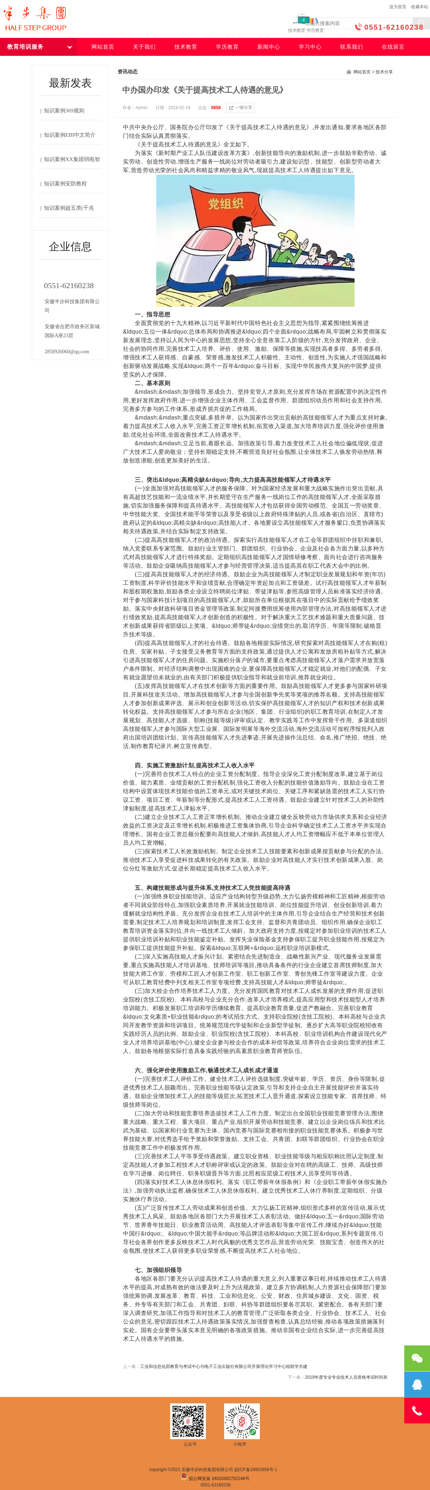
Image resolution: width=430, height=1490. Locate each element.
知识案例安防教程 (65, 183)
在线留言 (393, 47)
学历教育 (227, 47)
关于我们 (144, 47)
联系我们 (351, 47)
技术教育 (185, 47)
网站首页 (103, 47)
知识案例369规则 (64, 110)
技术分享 (384, 71)
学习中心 (310, 47)
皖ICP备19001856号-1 (255, 1469)
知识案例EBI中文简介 (69, 135)
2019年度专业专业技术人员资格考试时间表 (346, 1377)
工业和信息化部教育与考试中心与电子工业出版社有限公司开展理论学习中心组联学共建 (223, 1366)
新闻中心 (268, 47)
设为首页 (397, 6)
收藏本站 (419, 6)
